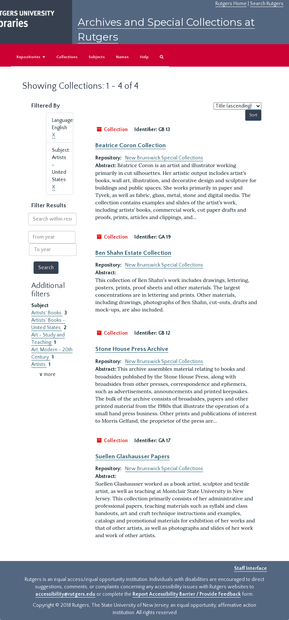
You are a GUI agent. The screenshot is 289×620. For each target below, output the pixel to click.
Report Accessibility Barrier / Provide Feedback (187, 594)
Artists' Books (47, 313)
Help (144, 57)
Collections (67, 57)
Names (122, 57)
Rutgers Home (231, 4)
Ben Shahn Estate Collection (133, 253)
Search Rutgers (266, 4)
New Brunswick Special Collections (164, 158)
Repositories (31, 57)
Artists (39, 364)
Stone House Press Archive (131, 349)
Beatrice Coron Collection (130, 145)
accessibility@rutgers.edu (65, 594)
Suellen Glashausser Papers (132, 456)
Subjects (97, 57)
